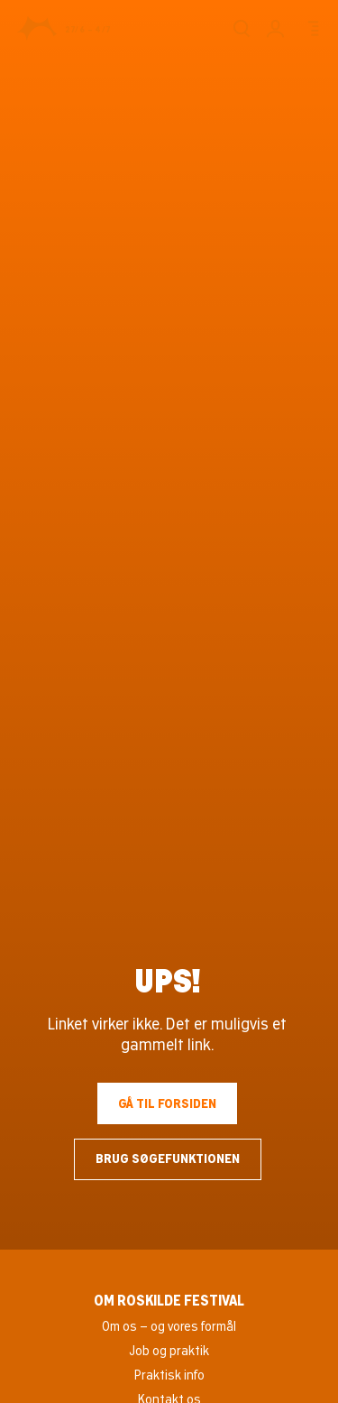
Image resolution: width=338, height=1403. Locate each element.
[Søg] (241, 28)
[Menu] (310, 28)
